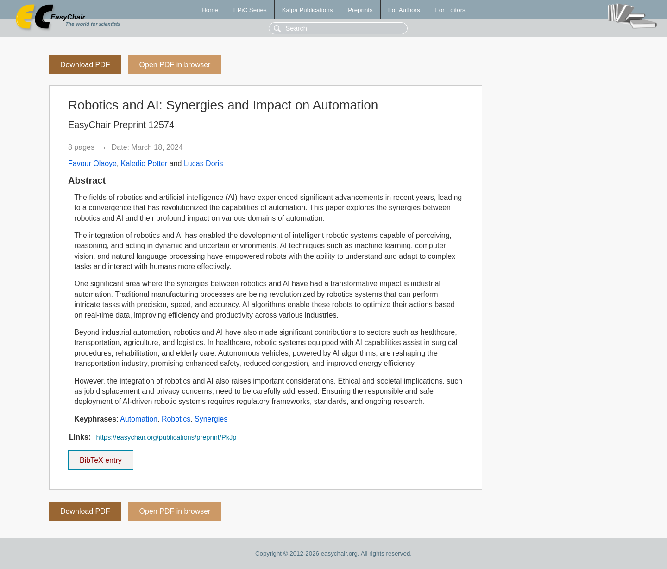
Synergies (211, 419)
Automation (138, 419)
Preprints (360, 9)
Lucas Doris (203, 163)
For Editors (450, 9)
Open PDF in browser (175, 65)
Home (209, 9)
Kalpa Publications (307, 9)
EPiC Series (250, 9)
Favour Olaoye (92, 163)
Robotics (176, 419)
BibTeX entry (100, 457)
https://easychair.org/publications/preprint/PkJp (166, 437)
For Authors (404, 9)
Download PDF (85, 65)
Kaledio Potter (144, 163)
